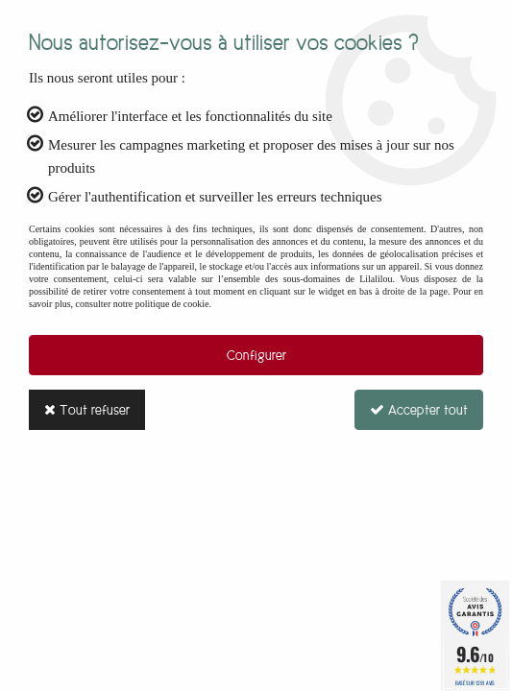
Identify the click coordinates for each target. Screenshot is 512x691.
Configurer (256, 355)
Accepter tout (419, 409)
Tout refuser (87, 409)
